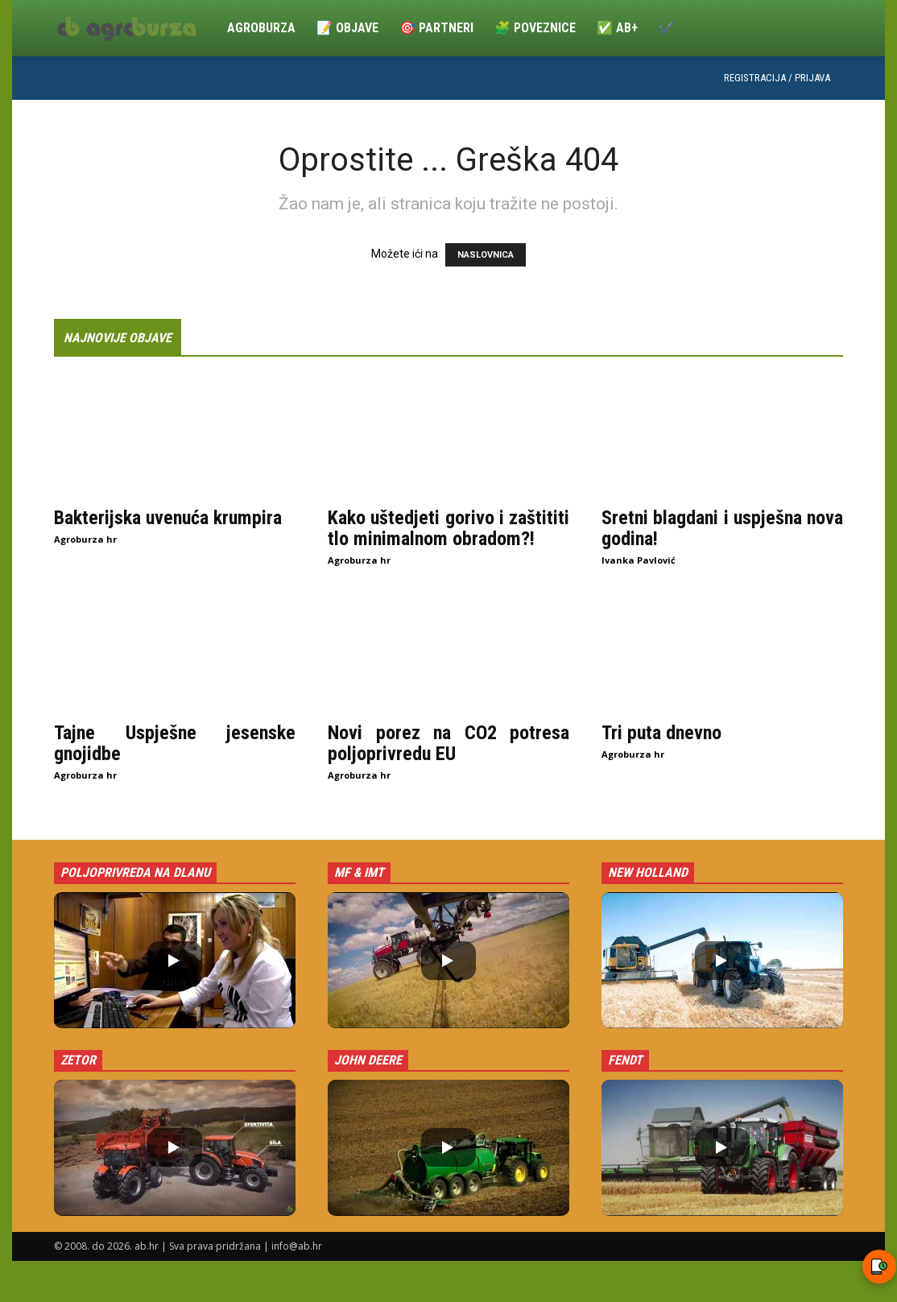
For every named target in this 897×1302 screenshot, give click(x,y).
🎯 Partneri (436, 27)
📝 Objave (347, 27)
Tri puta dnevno (661, 732)
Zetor (78, 1060)
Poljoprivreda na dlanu (135, 872)
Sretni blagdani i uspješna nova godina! (722, 528)
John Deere (368, 1060)
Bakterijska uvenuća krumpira (168, 517)
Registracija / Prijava (777, 78)
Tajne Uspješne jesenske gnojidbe (175, 743)
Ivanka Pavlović (638, 560)
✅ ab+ (617, 27)
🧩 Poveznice (535, 27)
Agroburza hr (85, 539)
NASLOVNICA (485, 255)
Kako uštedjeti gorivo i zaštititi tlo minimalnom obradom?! (448, 528)
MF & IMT (359, 872)
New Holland (648, 872)
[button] (175, 960)
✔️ (667, 27)
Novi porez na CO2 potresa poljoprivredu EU (448, 743)
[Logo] (135, 28)
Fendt (625, 1060)
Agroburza (261, 27)
